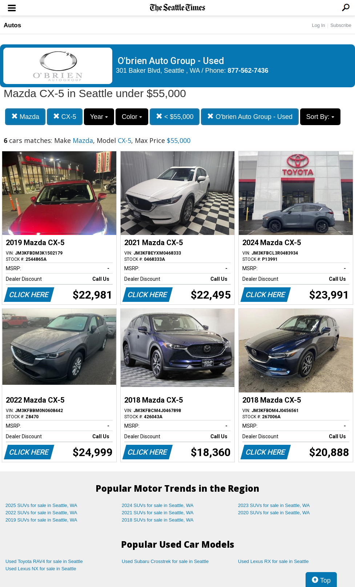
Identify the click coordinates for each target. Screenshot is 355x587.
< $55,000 (175, 116)
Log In (318, 25)
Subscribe (340, 25)
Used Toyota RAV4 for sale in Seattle (44, 561)
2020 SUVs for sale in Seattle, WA (274, 512)
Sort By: (320, 116)
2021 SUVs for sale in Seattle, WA (158, 512)
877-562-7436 (248, 70)
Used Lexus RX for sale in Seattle (273, 561)
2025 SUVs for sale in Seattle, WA (41, 505)
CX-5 (64, 116)
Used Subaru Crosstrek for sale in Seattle (165, 561)
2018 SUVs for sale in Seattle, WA (158, 520)
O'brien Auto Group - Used (250, 116)
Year (99, 116)
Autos (12, 25)
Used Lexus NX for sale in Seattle (40, 568)
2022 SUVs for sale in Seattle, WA (41, 512)
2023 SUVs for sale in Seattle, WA (274, 505)
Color (132, 116)
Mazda (25, 116)
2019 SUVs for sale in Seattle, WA (41, 520)
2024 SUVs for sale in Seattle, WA (158, 505)
